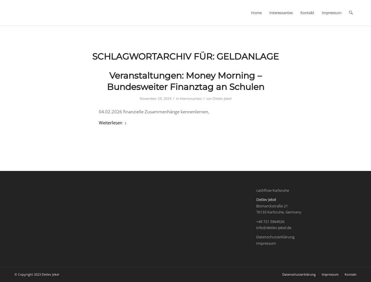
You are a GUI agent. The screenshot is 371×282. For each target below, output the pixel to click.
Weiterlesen (113, 123)
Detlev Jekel (222, 98)
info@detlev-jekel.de (273, 227)
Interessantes (191, 98)
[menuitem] (256, 12)
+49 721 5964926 (270, 221)
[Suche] (351, 12)
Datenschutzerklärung (275, 236)
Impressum (266, 243)
